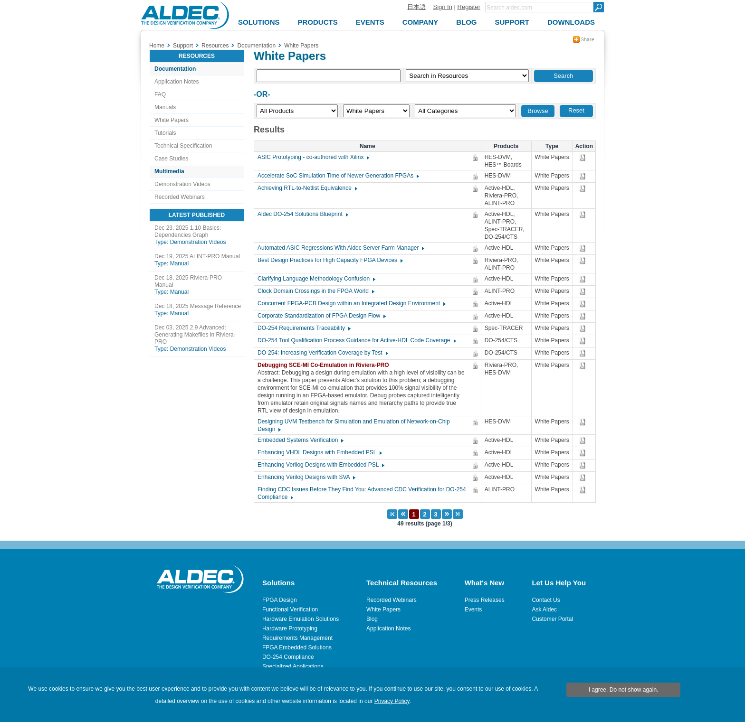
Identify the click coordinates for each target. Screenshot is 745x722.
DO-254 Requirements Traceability (304, 328)
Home (156, 45)
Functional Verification (290, 609)
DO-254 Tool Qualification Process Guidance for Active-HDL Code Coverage (356, 340)
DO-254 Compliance (288, 657)
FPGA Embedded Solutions (297, 647)
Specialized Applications (293, 666)
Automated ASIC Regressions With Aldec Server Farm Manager (340, 247)
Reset (576, 110)
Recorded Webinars (179, 197)
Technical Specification (183, 145)
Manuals (165, 107)
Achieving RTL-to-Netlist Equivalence (307, 188)
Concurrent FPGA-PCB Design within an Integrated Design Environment (351, 303)
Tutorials (165, 133)
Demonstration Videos (182, 184)
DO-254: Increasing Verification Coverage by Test (322, 352)
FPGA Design (279, 600)
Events (473, 609)
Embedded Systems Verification (300, 440)
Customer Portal (552, 619)
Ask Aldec (544, 609)
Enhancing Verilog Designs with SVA (306, 477)
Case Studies (171, 158)
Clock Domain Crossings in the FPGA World (315, 291)
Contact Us (546, 600)
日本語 (416, 6)
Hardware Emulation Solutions (300, 619)
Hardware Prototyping (289, 628)
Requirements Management (297, 638)
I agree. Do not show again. (624, 689)
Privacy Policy (392, 701)
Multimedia (169, 171)
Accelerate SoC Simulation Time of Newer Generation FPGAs (338, 175)
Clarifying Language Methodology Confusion (316, 278)
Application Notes (176, 81)
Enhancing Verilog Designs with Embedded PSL (320, 464)
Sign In (442, 6)
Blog (372, 619)
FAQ (160, 94)
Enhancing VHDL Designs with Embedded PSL (319, 452)
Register (469, 6)
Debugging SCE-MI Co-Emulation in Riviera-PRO (326, 365)
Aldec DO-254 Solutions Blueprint (302, 214)
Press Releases (485, 600)
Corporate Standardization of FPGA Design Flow (321, 315)
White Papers (171, 120)
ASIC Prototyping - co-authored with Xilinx (313, 157)
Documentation (175, 69)
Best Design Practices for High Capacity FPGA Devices (330, 260)
